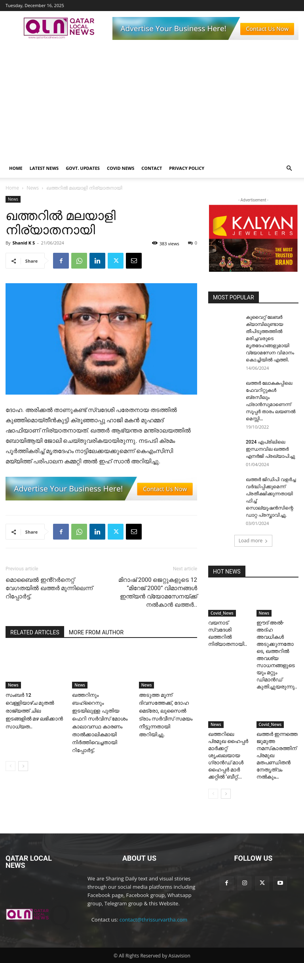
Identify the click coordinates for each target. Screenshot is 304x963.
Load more (253, 540)
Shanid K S (23, 243)
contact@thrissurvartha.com (154, 919)
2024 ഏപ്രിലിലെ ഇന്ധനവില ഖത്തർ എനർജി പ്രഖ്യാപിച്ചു (270, 449)
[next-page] (23, 766)
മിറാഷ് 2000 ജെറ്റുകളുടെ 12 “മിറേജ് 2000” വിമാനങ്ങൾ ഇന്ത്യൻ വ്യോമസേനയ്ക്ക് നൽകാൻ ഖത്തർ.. (157, 592)
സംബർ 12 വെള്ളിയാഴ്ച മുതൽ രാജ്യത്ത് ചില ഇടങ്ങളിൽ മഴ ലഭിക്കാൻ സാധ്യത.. (34, 711)
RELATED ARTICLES (34, 632)
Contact (151, 168)
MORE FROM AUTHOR (96, 632)
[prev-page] (10, 766)
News (33, 187)
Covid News (120, 168)
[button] (288, 168)
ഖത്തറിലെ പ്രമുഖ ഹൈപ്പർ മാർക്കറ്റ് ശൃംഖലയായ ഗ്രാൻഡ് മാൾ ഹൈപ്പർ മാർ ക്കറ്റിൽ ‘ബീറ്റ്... (228, 755)
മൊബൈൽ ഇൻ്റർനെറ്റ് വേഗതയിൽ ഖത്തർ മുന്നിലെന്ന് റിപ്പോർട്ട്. (49, 588)
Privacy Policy (186, 168)
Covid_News (222, 613)
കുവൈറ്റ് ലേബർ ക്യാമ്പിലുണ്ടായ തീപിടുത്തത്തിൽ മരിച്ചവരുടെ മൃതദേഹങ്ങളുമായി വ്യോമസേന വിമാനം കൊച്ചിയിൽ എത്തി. (270, 338)
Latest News (44, 168)
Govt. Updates (83, 168)
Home (16, 168)
